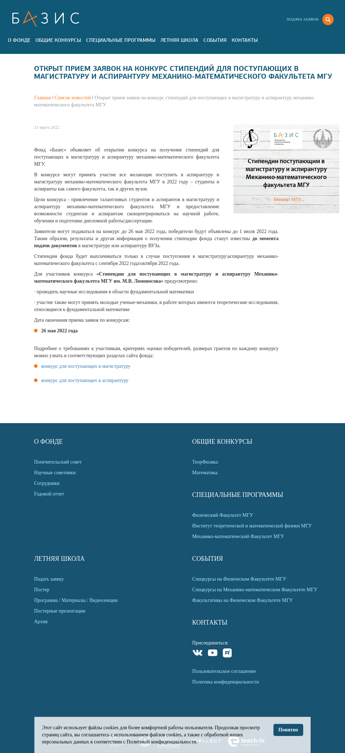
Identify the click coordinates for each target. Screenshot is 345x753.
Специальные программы (120, 40)
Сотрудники (47, 483)
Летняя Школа (179, 40)
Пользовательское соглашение (224, 671)
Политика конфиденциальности (225, 682)
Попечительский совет (57, 462)
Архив (40, 621)
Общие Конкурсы (58, 40)
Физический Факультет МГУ (222, 515)
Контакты (245, 40)
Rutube (227, 653)
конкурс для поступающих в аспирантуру (85, 380)
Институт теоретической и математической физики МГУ (252, 525)
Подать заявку (49, 579)
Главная (42, 97)
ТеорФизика (205, 462)
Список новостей (73, 97)
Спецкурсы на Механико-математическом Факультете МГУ (254, 589)
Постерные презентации (59, 611)
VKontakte (197, 653)
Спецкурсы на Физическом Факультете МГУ (239, 579)
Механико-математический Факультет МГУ (238, 536)
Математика (205, 472)
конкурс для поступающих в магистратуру (85, 366)
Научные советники (55, 472)
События (215, 40)
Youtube (212, 653)
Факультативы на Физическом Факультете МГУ (242, 600)
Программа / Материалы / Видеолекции (76, 600)
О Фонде (19, 40)
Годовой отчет (49, 494)
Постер (41, 589)
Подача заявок (302, 19)
